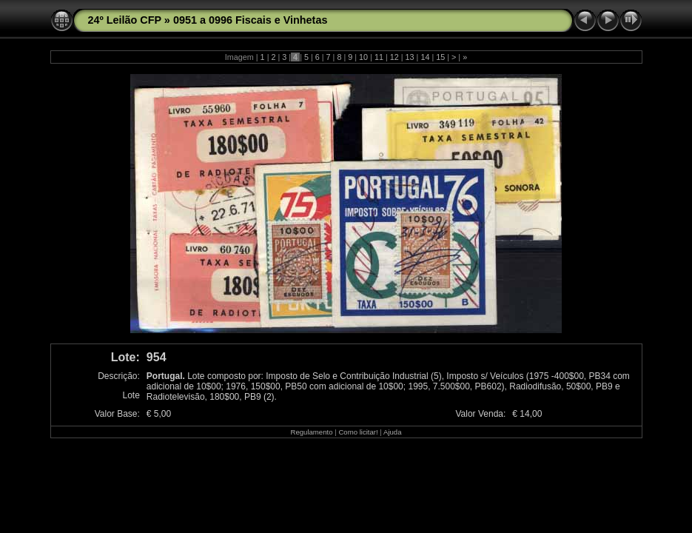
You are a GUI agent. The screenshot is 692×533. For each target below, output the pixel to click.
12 (394, 57)
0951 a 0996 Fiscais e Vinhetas (250, 20)
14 (424, 57)
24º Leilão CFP (124, 20)
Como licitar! (357, 432)
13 (410, 57)
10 (363, 57)
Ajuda (392, 432)
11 (379, 57)
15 (440, 57)
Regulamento (311, 432)
